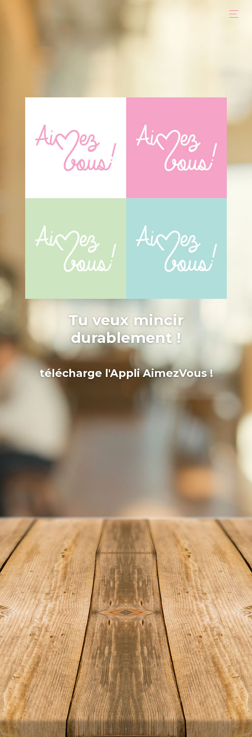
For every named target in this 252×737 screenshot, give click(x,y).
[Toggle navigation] (231, 14)
